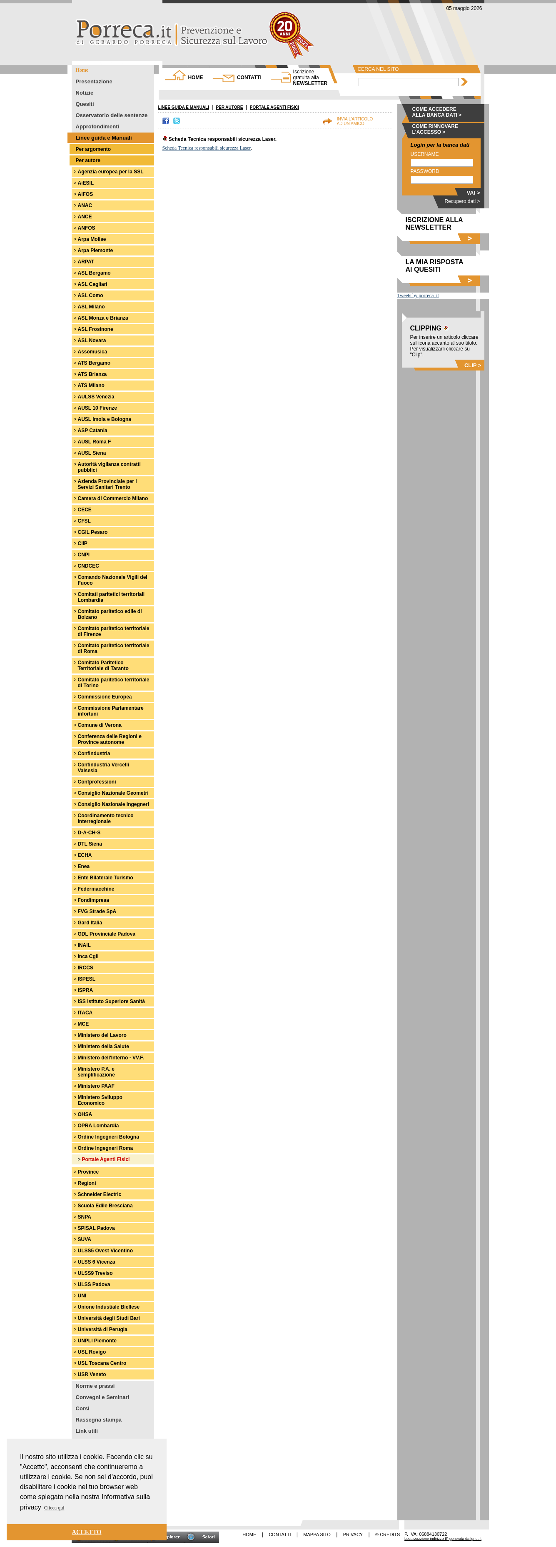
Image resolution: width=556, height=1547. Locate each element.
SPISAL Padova (96, 1228)
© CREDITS (387, 1534)
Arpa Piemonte (95, 250)
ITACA (85, 1013)
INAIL (84, 945)
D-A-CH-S (89, 833)
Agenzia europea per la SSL (111, 172)
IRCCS (85, 968)
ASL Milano (91, 307)
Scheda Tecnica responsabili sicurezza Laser (206, 148)
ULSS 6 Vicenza (96, 1262)
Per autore (88, 160)
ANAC (85, 205)
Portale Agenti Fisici (106, 1159)
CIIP (82, 543)
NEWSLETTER (310, 77)
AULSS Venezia (96, 397)
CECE (85, 510)
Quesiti (85, 104)
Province (88, 1172)
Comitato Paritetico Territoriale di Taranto (103, 665)
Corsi (83, 1408)
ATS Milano (91, 385)
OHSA (85, 1114)
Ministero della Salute (103, 1046)
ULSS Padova (94, 1284)
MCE (83, 1024)
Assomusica (92, 352)
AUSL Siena (92, 453)
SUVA (84, 1239)
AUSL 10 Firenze (97, 408)
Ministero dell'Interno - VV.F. (111, 1058)
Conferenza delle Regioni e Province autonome (110, 739)
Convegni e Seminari (103, 1397)
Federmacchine (96, 889)
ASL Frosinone (95, 329)
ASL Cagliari (92, 284)
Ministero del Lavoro (102, 1035)
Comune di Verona (100, 725)
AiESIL (86, 183)
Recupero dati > (462, 201)
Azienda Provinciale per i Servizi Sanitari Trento (107, 484)
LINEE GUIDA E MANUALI (183, 107)
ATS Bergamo (94, 363)
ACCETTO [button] (87, 1532)
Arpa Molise (92, 239)
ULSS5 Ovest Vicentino (105, 1251)
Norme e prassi (95, 1386)
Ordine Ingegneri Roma (105, 1148)
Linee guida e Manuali (104, 138)
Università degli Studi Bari (109, 1318)
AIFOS (85, 194)
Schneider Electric (100, 1194)
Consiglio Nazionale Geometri (113, 793)
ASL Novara (92, 340)
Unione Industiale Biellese (109, 1307)
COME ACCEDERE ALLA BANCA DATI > (437, 112)
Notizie (85, 93)
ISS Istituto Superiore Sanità (111, 1001)
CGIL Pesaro (93, 532)
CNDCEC (88, 566)
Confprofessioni (97, 782)
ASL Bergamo (94, 273)
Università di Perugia (102, 1329)
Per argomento (93, 149)
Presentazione (94, 81)
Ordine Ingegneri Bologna (108, 1137)
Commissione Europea (105, 697)
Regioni (87, 1183)
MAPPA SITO (317, 1534)
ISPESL (87, 979)
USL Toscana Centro (102, 1363)
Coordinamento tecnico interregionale (106, 818)
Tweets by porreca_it (418, 295)
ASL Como (90, 295)
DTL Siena (90, 844)
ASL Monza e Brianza (103, 318)
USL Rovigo (92, 1352)
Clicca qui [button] (54, 1508)
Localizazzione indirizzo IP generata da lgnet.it (442, 1539)
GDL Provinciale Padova (107, 934)
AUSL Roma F (94, 442)
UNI (82, 1296)
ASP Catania (92, 430)
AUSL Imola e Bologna (104, 419)
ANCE (85, 217)
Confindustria (94, 753)
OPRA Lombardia (98, 1126)
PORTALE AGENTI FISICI (274, 107)
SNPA (84, 1217)
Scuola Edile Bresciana (105, 1206)
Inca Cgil (88, 956)
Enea (84, 866)
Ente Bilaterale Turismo (105, 878)
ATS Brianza (92, 374)
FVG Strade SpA (97, 911)
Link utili (87, 1431)
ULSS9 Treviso (95, 1273)
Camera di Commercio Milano (113, 498)
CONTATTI (249, 77)
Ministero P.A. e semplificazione (96, 1072)
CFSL (84, 521)
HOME (195, 77)
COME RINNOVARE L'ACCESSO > (435, 129)
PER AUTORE (229, 107)
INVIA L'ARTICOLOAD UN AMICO (355, 121)
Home (82, 70)
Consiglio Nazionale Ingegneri (113, 804)
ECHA (85, 855)
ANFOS (86, 228)
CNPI (84, 555)
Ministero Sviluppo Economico (100, 1100)
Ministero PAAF (96, 1086)
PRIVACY (353, 1534)
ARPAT (86, 262)
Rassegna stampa (99, 1420)
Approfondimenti (98, 126)
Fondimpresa (93, 900)
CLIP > (472, 365)
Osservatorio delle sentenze (112, 115)
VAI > (473, 193)
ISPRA (85, 990)
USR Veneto (92, 1374)
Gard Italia (90, 923)
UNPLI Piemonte (97, 1341)
